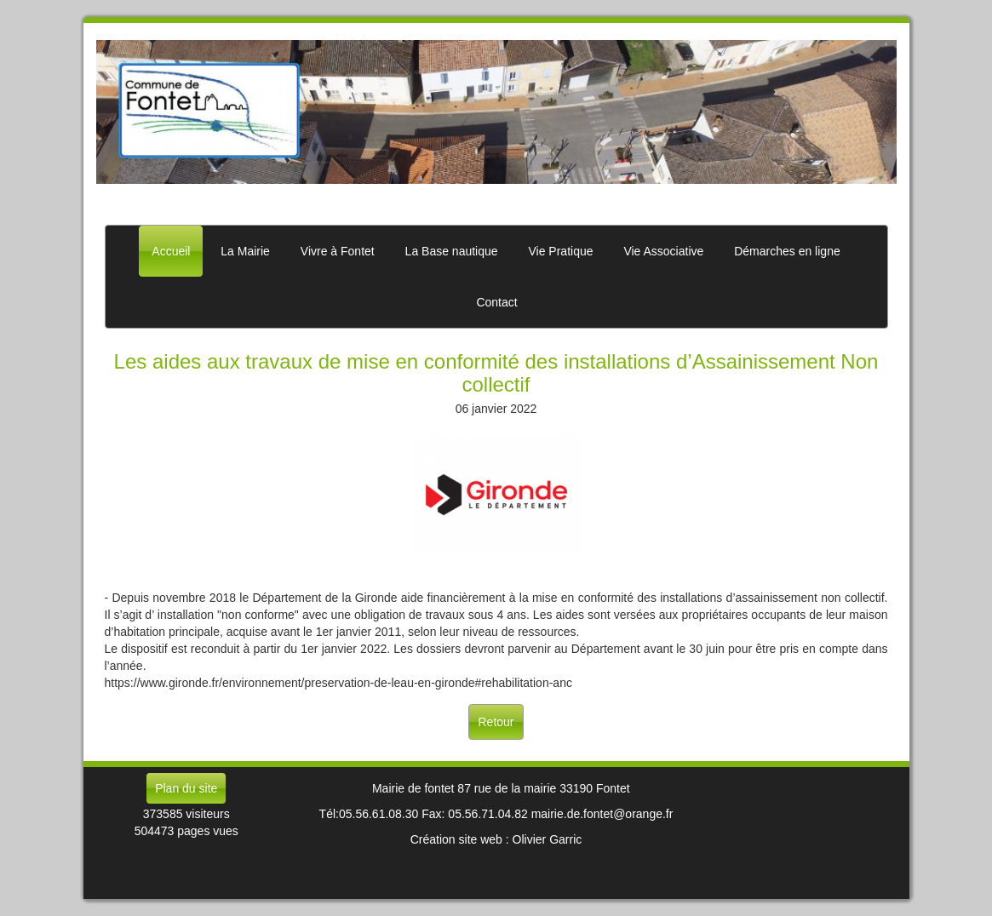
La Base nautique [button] (451, 251)
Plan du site (186, 788)
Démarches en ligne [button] (787, 251)
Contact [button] (496, 302)
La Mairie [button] (245, 251)
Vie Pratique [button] (560, 251)
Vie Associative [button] (663, 251)
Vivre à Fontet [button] (338, 251)
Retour (495, 722)
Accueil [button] (171, 251)
